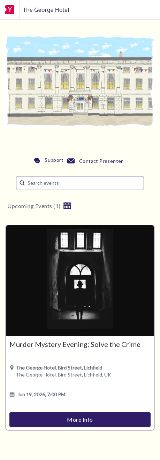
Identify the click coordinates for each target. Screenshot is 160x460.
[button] (67, 205)
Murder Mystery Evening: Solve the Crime (74, 344)
